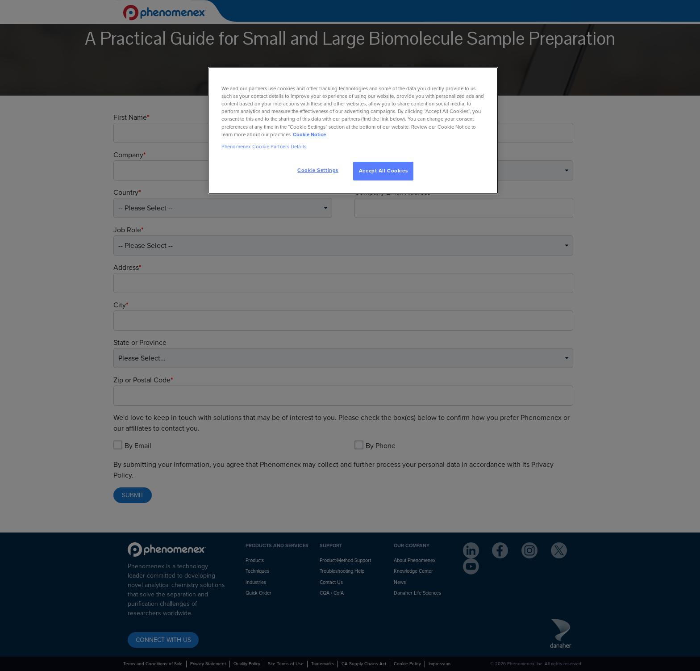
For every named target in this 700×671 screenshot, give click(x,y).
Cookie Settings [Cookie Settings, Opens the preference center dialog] (317, 170)
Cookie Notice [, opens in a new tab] (309, 135)
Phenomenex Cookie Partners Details (263, 147)
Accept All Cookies (383, 171)
